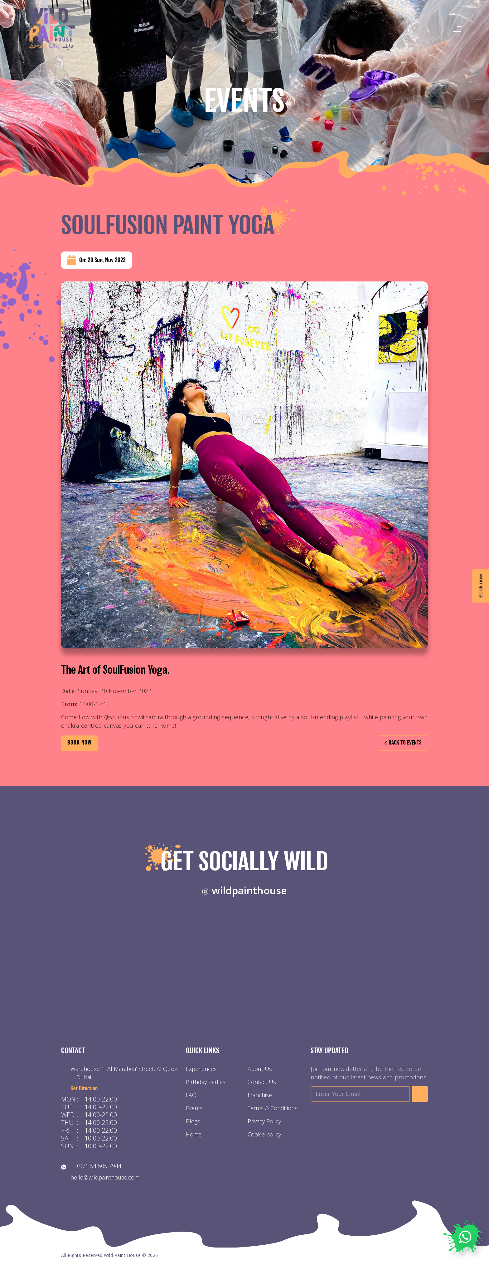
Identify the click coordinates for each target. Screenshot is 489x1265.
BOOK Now (79, 743)
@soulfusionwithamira (133, 717)
